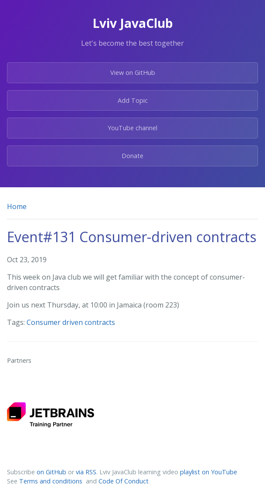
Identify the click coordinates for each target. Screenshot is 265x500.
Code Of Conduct (124, 481)
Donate (132, 156)
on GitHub (51, 472)
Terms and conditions (51, 481)
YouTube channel (132, 128)
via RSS (86, 472)
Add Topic (133, 100)
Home (17, 206)
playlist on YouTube (208, 472)
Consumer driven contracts (71, 322)
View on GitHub (132, 72)
